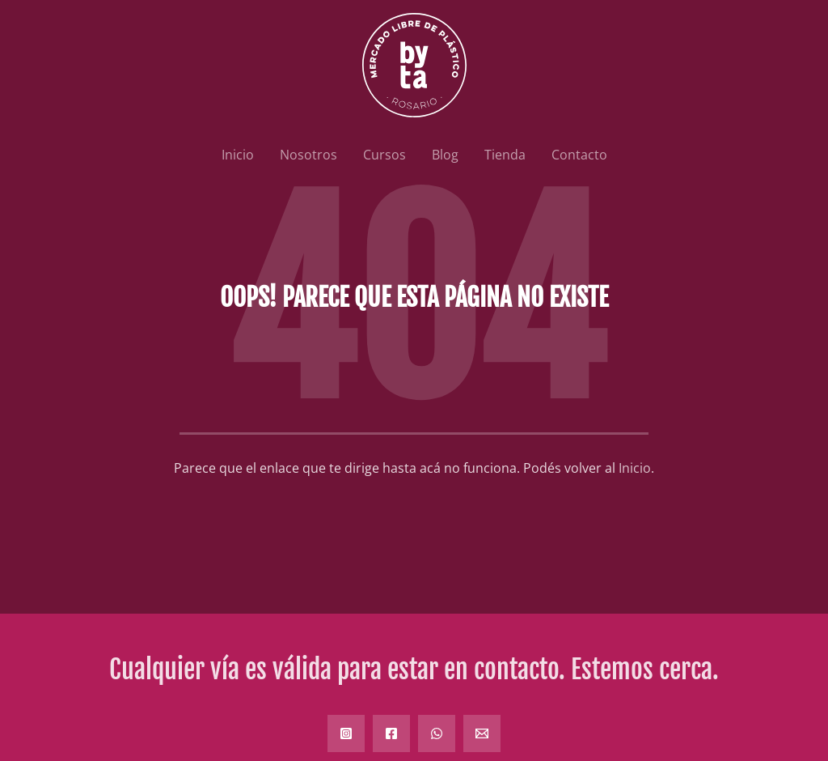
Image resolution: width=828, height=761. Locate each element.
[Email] (482, 733)
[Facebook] (391, 733)
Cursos (384, 155)
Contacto (579, 155)
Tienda (505, 155)
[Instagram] (346, 733)
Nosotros (308, 155)
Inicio (238, 155)
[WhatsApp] (436, 733)
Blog (445, 155)
